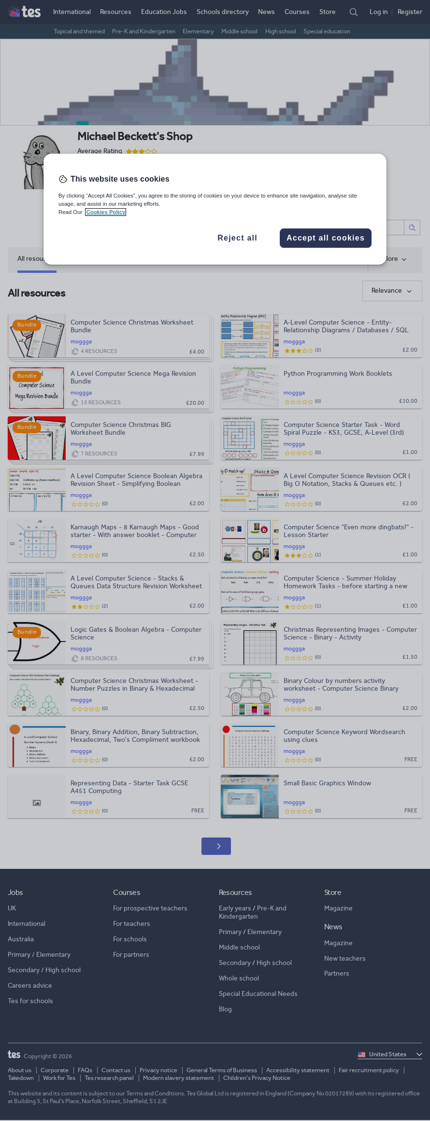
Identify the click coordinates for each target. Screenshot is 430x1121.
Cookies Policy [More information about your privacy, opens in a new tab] (105, 212)
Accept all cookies (326, 238)
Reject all (237, 238)
